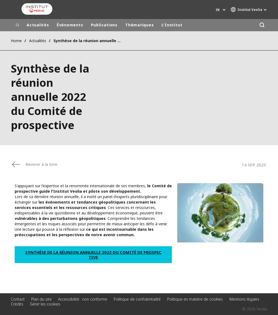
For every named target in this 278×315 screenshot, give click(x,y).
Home (16, 40)
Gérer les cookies (45, 304)
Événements (70, 24)
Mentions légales (244, 299)
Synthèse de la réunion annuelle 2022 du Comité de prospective (93, 254)
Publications (104, 24)
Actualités (38, 24)
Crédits (17, 304)
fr (218, 10)
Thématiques (139, 24)
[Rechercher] (262, 25)
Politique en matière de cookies (195, 299)
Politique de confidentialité (137, 299)
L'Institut (172, 24)
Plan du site (41, 299)
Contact (18, 299)
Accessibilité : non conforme (82, 299)
